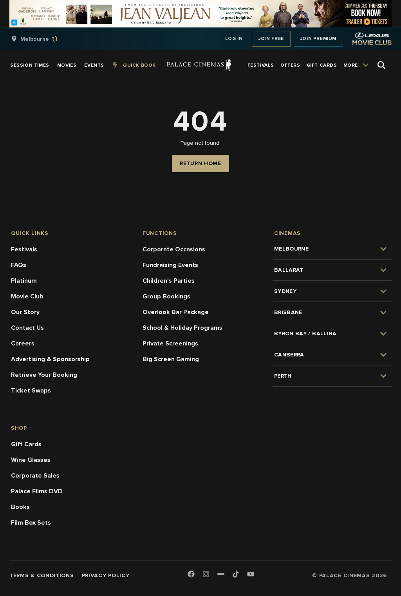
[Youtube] (250, 575)
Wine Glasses (31, 460)
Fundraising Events (170, 265)
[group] (42, 39)
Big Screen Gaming (171, 359)
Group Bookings (166, 296)
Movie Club (27, 296)
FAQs (18, 265)
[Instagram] (206, 575)
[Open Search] (381, 65)
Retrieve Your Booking (44, 375)
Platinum (24, 281)
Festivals (24, 249)
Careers (22, 343)
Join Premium (318, 39)
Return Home (200, 163)
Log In (234, 39)
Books (20, 507)
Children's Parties (169, 281)
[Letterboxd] (220, 574)
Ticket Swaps (31, 390)
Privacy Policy (106, 575)
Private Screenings (170, 343)
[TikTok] (235, 574)
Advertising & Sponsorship (50, 359)
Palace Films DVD (37, 491)
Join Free (271, 39)
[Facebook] (191, 575)
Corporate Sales (35, 476)
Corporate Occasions (174, 249)
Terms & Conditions (41, 575)
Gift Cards (26, 444)
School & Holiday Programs (182, 328)
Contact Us (27, 328)
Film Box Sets (31, 523)
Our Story (25, 312)
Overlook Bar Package (176, 312)
